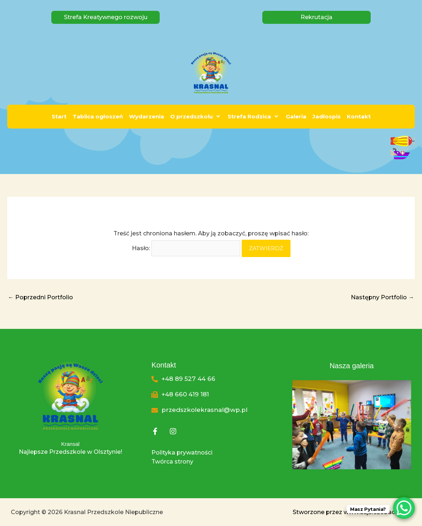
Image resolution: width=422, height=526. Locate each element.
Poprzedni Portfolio (40, 297)
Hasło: (186, 248)
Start (59, 116)
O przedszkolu (195, 116)
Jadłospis (327, 116)
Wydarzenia (146, 116)
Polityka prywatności (181, 452)
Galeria (296, 116)
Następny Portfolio (382, 297)
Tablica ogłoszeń (98, 116)
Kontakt (359, 116)
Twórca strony (172, 461)
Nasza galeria (352, 366)
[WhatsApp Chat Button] (404, 508)
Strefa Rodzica (254, 116)
